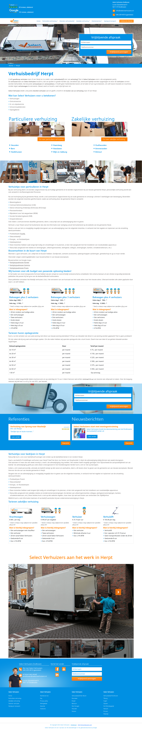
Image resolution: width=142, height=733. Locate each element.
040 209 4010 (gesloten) (124, 15)
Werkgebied (43, 703)
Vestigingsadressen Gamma (20, 265)
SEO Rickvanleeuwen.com (85, 725)
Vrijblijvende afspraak (126, 21)
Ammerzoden (101, 148)
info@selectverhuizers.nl (125, 11)
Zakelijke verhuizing (82, 21)
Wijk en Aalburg (60, 151)
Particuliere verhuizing (49, 21)
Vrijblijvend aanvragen (119, 52)
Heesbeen (57, 148)
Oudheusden (101, 145)
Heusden (15, 145)
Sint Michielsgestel (108, 706)
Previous (24, 590)
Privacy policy (44, 701)
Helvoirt (105, 709)
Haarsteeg (57, 145)
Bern (13, 148)
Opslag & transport (110, 21)
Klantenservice (96, 21)
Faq (41, 698)
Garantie (42, 706)
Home (38, 21)
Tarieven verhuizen (13, 703)
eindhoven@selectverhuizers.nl (35, 676)
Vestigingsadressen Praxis (19, 268)
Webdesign (74, 725)
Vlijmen (105, 703)
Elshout (98, 151)
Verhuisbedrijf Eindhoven (110, 696)
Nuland (74, 711)
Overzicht (65, 443)
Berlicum (74, 703)
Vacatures (43, 709)
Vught (105, 701)
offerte (39, 306)
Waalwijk (105, 714)
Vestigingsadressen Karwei (19, 262)
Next (119, 590)
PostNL (22, 234)
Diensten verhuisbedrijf (67, 21)
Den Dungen (75, 706)
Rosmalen (74, 698)
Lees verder (16, 437)
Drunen (105, 711)
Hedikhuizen (16, 151)
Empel (73, 701)
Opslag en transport (14, 706)
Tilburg (105, 698)
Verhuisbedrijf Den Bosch (79, 696)
